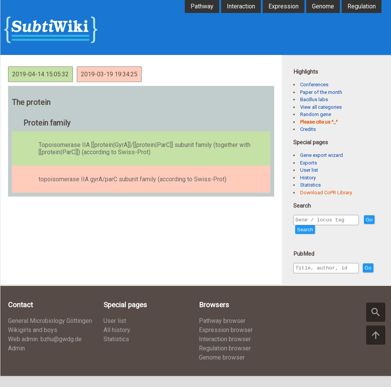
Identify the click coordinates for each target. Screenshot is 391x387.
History (308, 178)
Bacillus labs (314, 99)
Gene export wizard (321, 155)
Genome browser (222, 368)
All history (116, 341)
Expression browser (226, 341)
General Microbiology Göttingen (50, 331)
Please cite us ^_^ (319, 122)
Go (300, 231)
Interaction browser (225, 350)
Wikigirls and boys (32, 341)
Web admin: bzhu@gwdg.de (45, 350)
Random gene (315, 114)
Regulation (361, 6)
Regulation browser (225, 359)
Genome (323, 6)
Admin (16, 359)
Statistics (310, 185)
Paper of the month (321, 92)
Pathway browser (222, 331)
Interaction (241, 6)
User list (309, 170)
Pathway (202, 6)
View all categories (321, 107)
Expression (283, 6)
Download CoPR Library (326, 192)
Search (319, 231)
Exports (308, 163)
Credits (308, 129)
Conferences (314, 84)
